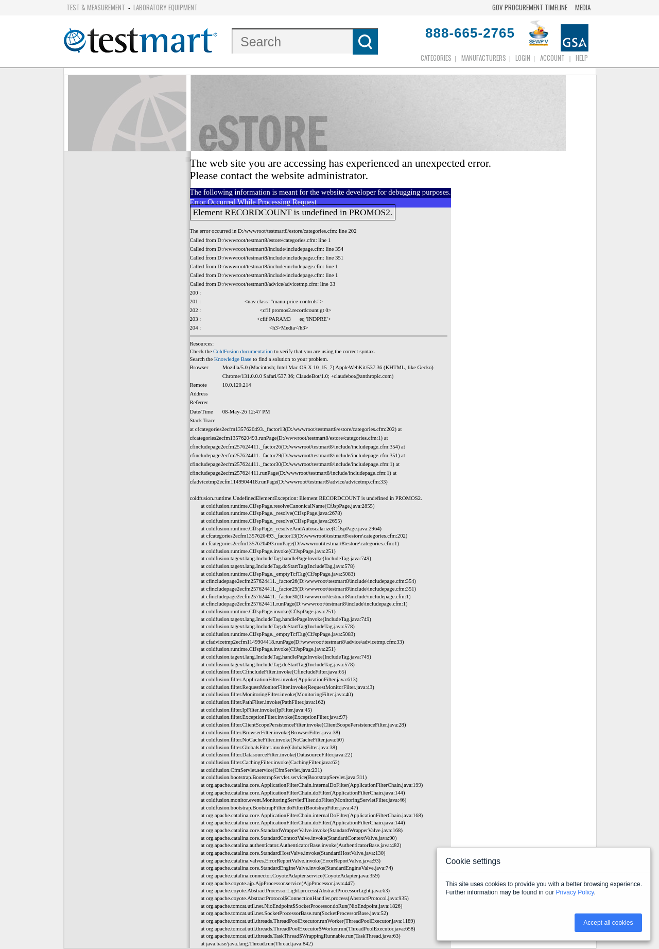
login (522, 58)
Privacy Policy (575, 892)
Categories (436, 58)
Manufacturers (483, 58)
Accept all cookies (608, 922)
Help (582, 58)
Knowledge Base (233, 359)
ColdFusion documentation (243, 351)
